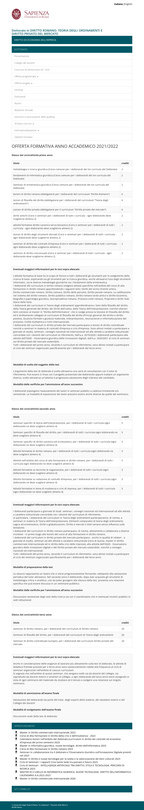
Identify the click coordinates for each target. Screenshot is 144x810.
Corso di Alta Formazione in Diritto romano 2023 (46, 748)
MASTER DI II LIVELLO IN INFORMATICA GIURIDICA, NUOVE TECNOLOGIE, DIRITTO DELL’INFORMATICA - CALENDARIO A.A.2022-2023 (76, 773)
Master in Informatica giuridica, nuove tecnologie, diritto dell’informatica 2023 (63, 745)
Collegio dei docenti (24, 62)
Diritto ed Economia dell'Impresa (35, 39)
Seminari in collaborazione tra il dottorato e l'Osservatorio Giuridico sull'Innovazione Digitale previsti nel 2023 (75, 754)
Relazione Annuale (23, 110)
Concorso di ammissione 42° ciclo (31, 69)
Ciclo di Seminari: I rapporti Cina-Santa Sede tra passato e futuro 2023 (59, 762)
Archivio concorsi (24, 123)
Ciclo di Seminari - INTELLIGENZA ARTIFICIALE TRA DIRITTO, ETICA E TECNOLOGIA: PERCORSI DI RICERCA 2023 (72, 767)
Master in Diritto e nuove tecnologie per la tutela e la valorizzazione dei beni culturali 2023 (70, 758)
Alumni (17, 103)
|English (123, 4)
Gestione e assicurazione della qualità (34, 116)
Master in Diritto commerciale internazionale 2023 (47, 732)
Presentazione (21, 56)
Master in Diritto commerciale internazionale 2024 (47, 778)
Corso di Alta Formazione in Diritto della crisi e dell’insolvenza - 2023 (57, 735)
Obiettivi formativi (23, 137)
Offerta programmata (26, 76)
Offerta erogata (23, 83)
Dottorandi (19, 96)
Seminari (18, 89)
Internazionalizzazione (26, 130)
